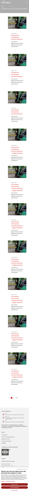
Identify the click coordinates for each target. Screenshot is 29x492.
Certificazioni (4, 434)
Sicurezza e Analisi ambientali (8, 436)
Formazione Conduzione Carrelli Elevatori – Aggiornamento (15, 418)
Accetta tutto (14, 484)
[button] (27, 2)
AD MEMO (4, 443)
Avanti (17, 397)
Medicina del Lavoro (6, 439)
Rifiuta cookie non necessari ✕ (22, 469)
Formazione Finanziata (6, 441)
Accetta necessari (14, 487)
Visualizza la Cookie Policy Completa (8, 481)
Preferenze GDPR (14, 490)
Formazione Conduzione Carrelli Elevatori (14, 414)
